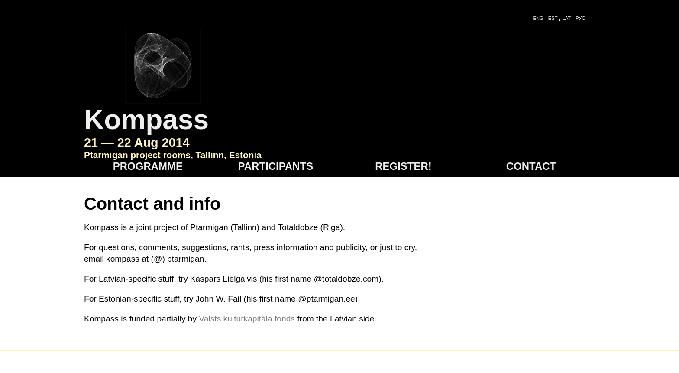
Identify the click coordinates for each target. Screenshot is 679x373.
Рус (583, 18)
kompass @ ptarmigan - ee (251, 319)
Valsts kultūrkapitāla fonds (247, 261)
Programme (148, 109)
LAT (570, 18)
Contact (531, 109)
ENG (541, 18)
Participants (276, 109)
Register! (403, 109)
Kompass (272, 43)
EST (556, 18)
